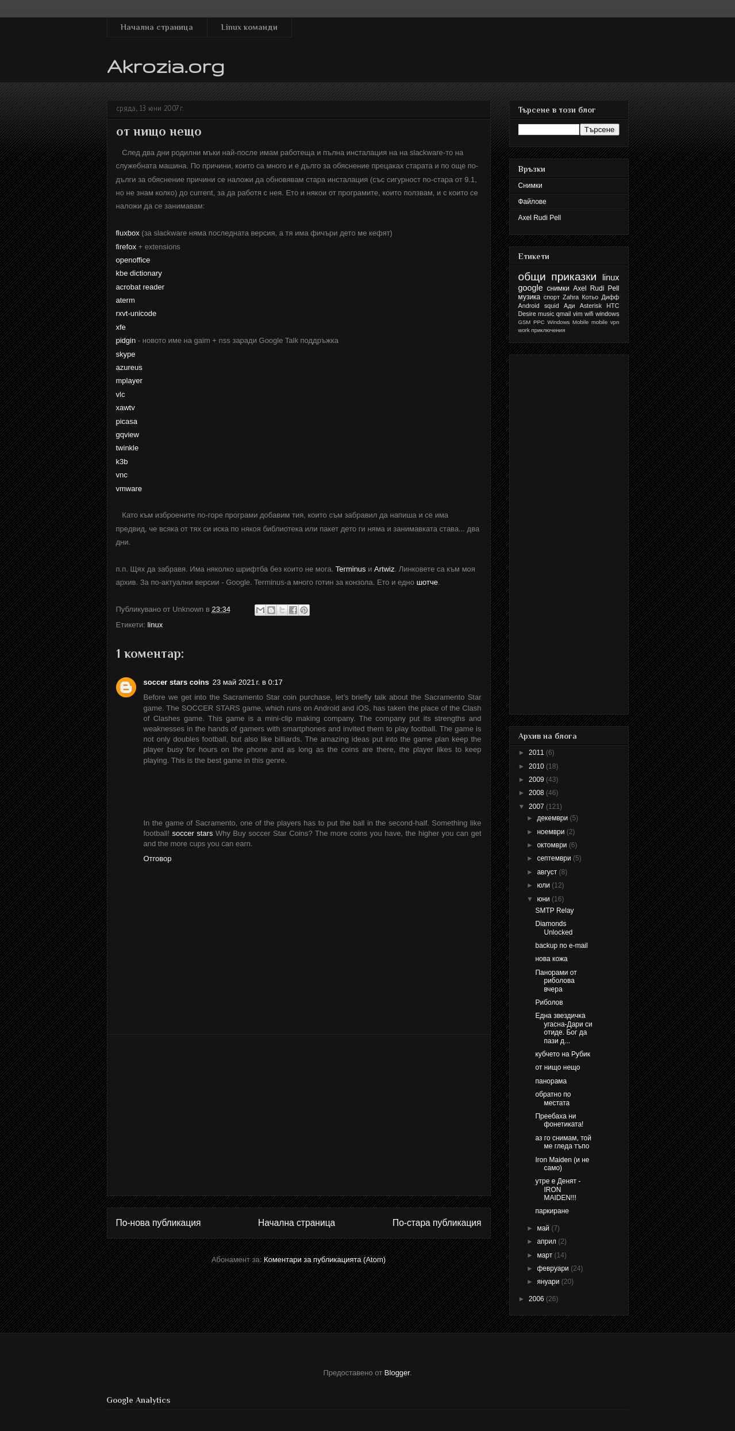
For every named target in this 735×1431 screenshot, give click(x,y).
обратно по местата (553, 1098)
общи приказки (557, 277)
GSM (524, 322)
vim (578, 313)
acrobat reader (140, 287)
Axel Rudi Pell (539, 218)
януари (549, 1282)
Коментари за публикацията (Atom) (325, 1259)
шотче (427, 582)
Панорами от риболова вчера (555, 981)
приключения (548, 330)
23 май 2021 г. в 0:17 (248, 682)
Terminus (351, 569)
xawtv (125, 407)
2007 (537, 807)
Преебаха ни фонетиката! (559, 1120)
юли (544, 885)
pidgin (126, 340)
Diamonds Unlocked (553, 928)
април (547, 1241)
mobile (599, 322)
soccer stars (192, 833)
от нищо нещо (557, 1067)
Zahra (571, 297)
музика (529, 297)
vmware (129, 488)
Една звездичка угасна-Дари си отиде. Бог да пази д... (563, 1028)
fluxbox (128, 233)
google (530, 287)
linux (155, 624)
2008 (537, 793)
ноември (551, 832)
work (524, 330)
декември (553, 818)
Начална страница (157, 27)
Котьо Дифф (600, 297)
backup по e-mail (561, 946)
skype (126, 354)
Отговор (158, 858)
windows (607, 313)
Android (529, 305)
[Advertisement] (299, 1115)
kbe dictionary (139, 273)
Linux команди (249, 27)
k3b (122, 461)
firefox (126, 246)
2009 (537, 780)
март (545, 1255)
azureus (129, 367)
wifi (589, 313)
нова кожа (551, 959)
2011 (537, 753)
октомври (552, 845)
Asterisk (591, 305)
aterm (125, 300)
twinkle (127, 447)
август (548, 872)
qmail (563, 313)
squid (551, 305)
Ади (569, 305)
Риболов (549, 1002)
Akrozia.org (166, 66)
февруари (554, 1268)
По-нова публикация (158, 1223)
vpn (614, 322)
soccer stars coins (176, 682)
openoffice (133, 260)
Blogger (397, 1372)
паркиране (551, 1211)
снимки (558, 288)
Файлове (532, 202)
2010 (537, 766)
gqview (127, 434)
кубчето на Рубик (562, 1054)
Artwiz (384, 569)
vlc (120, 394)
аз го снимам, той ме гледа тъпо (563, 1142)
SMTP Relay (554, 911)
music (546, 313)
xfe (121, 327)
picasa (127, 421)
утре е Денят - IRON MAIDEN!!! (557, 1189)
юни (544, 899)
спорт (552, 297)
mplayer (129, 380)
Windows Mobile (568, 322)
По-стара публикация (437, 1223)
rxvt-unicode (136, 313)
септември (555, 858)
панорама (551, 1081)
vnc (122, 474)
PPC (539, 322)
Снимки (530, 186)
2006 (537, 1299)
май (544, 1228)
